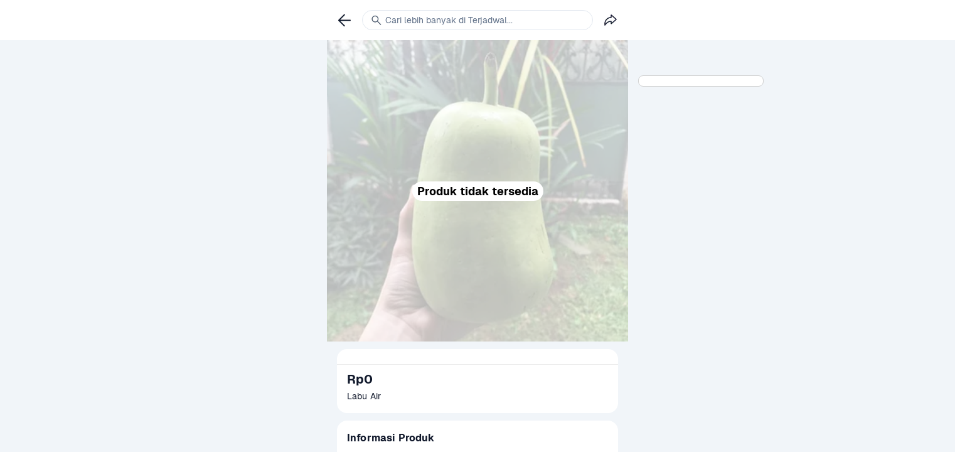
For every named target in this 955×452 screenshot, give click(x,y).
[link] (344, 20)
